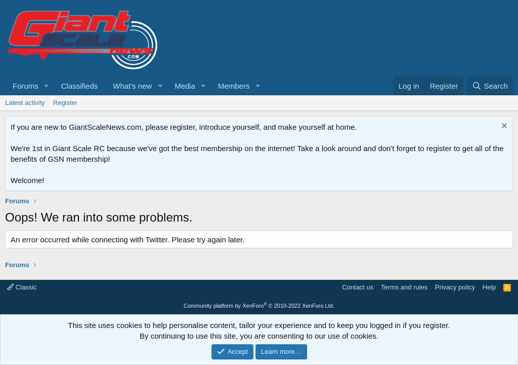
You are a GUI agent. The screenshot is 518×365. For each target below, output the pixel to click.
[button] (46, 86)
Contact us (357, 287)
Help (489, 287)
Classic (22, 287)
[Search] (490, 86)
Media (185, 86)
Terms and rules (404, 287)
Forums (25, 86)
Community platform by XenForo (259, 306)
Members (234, 86)
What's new (132, 86)
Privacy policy (455, 287)
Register (65, 102)
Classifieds (79, 86)
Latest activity (25, 102)
